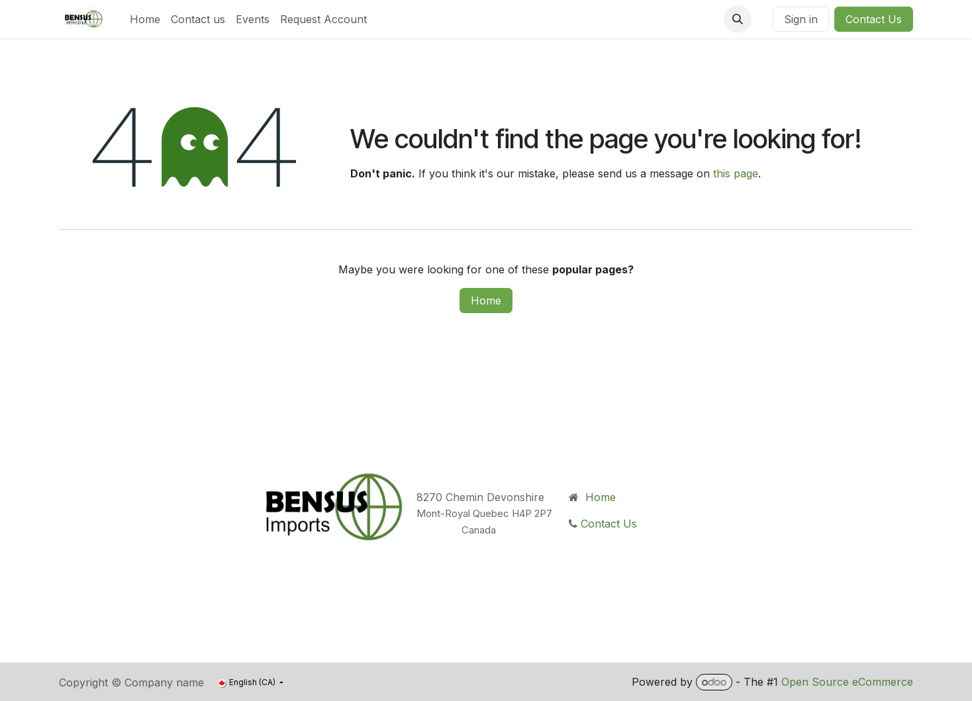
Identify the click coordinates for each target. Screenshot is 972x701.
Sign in (801, 19)
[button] (738, 19)
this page (735, 173)
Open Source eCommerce (847, 681)
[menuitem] (145, 19)
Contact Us (874, 19)
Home (486, 300)
